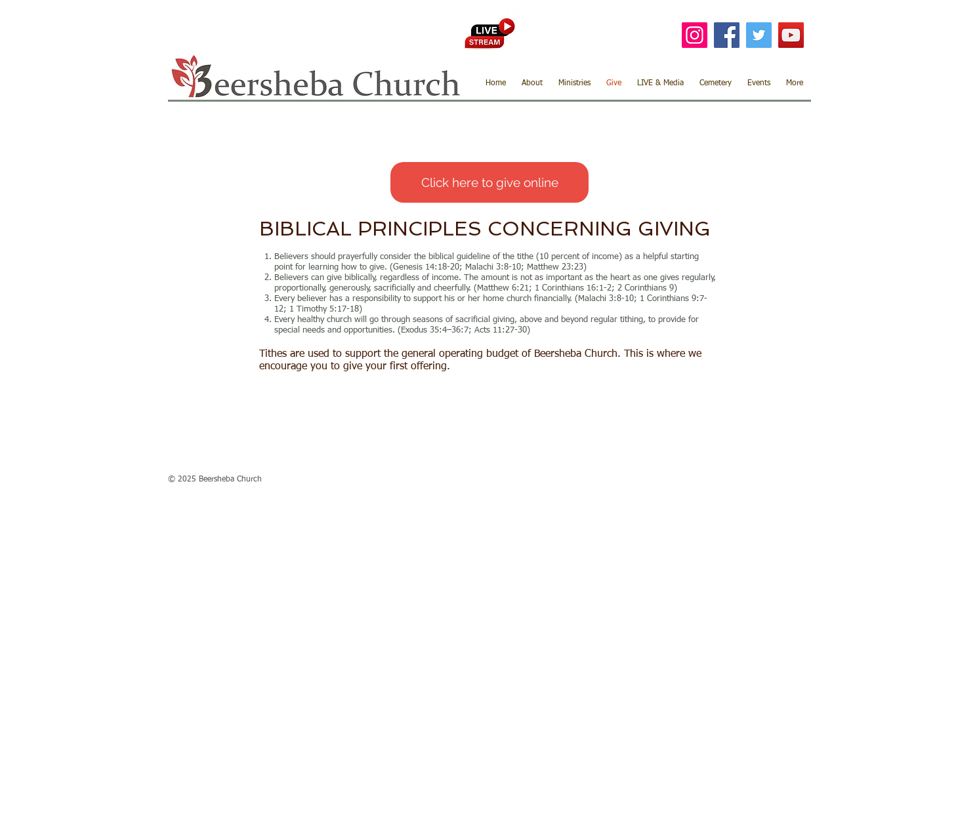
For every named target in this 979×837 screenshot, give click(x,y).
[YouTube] (791, 35)
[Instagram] (694, 35)
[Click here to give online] (489, 182)
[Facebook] (726, 35)
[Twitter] (759, 35)
